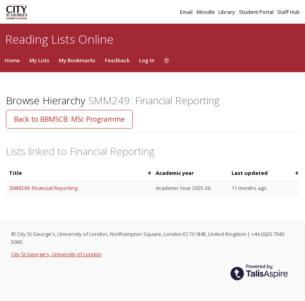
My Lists (39, 60)
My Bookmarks (77, 60)
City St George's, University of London (56, 254)
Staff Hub (288, 11)
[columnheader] (79, 173)
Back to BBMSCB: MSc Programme (69, 119)
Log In (146, 60)
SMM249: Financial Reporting (43, 188)
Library (227, 11)
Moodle (206, 11)
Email (187, 11)
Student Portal (257, 11)
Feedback (117, 60)
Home (12, 60)
